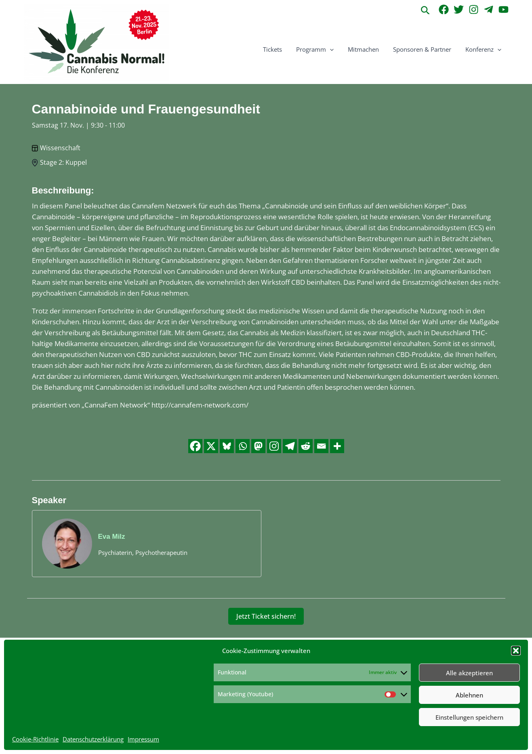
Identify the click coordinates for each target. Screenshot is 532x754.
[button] (516, 651)
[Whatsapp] (243, 446)
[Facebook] (444, 9)
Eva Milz (111, 536)
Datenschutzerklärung (93, 739)
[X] (211, 446)
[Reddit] (306, 446)
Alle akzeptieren (469, 673)
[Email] (321, 446)
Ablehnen (469, 695)
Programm (322, 49)
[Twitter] (459, 9)
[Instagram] (474, 9)
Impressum (143, 739)
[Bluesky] (227, 446)
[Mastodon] (258, 446)
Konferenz (485, 49)
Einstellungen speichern (469, 717)
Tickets (281, 49)
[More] (337, 446)
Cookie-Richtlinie (35, 739)
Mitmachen (368, 49)
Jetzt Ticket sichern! (266, 616)
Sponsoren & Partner (425, 49)
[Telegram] (489, 9)
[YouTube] (503, 9)
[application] (337, 49)
